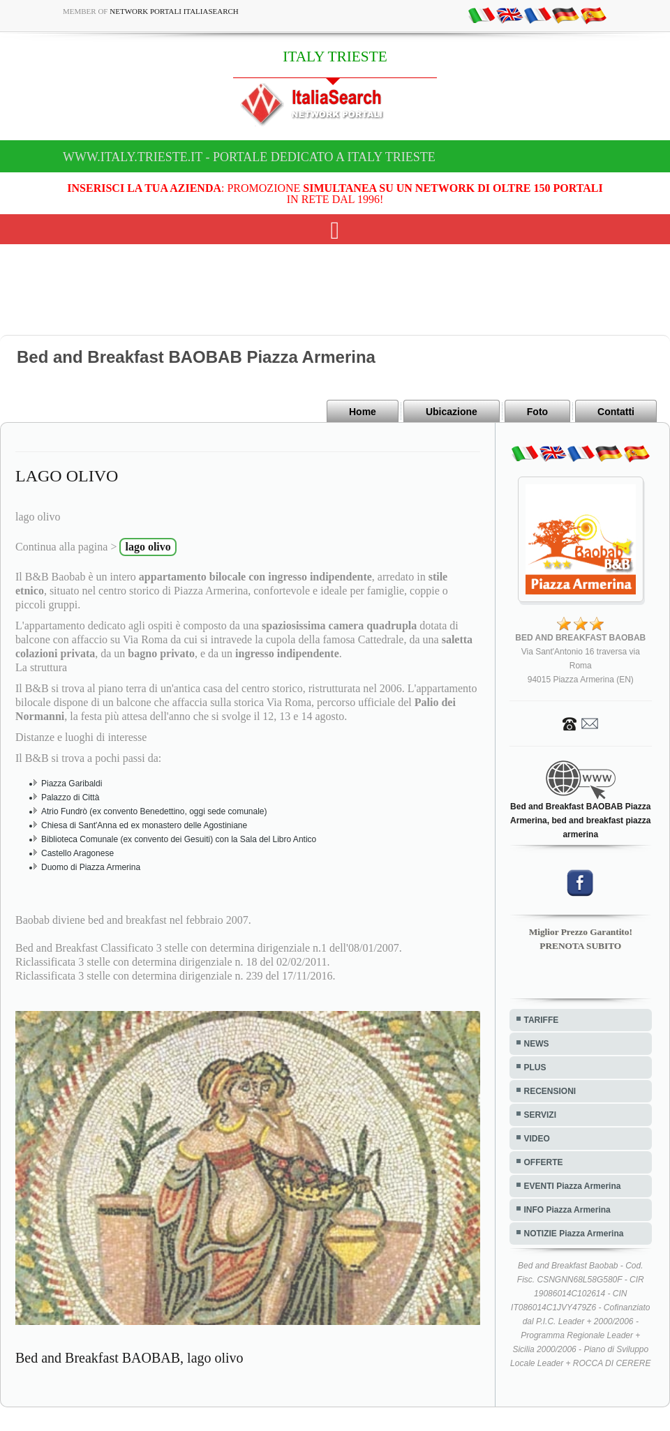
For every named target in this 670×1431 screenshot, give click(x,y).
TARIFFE (541, 1020)
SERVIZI (540, 1115)
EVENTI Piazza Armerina (572, 1186)
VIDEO (537, 1139)
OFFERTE (543, 1162)
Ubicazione (451, 411)
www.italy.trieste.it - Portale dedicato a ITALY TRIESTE (249, 157)
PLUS (535, 1067)
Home (362, 411)
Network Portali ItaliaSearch (174, 11)
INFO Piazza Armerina (567, 1210)
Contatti (615, 411)
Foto (537, 411)
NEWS (536, 1044)
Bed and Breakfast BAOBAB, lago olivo (129, 1357)
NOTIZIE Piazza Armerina (574, 1233)
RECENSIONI (550, 1091)
